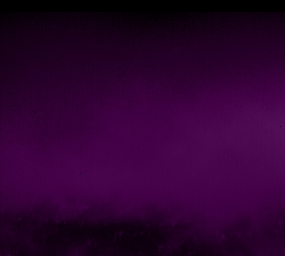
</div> (142, 6)
